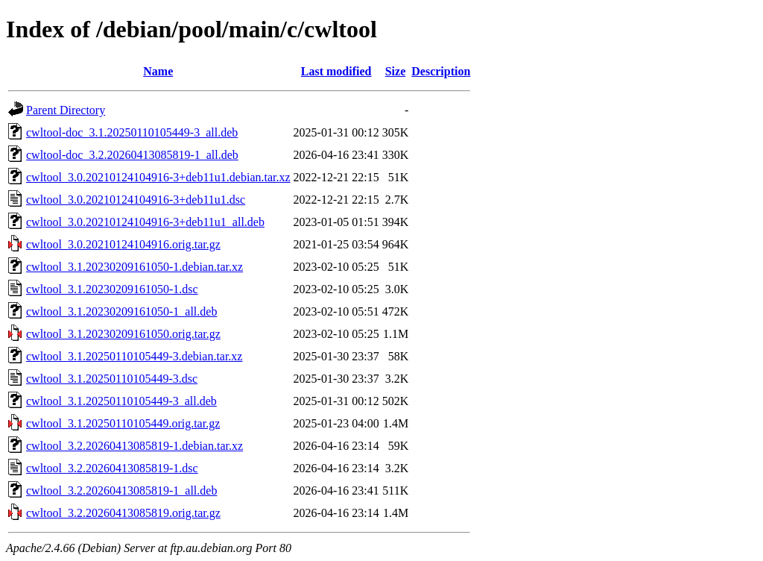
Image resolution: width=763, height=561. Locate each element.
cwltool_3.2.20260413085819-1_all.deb (121, 490)
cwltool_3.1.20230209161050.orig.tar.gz (123, 333)
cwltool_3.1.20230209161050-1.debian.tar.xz (134, 266)
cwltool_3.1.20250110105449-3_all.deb (121, 401)
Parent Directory (65, 110)
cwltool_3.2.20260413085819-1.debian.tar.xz (134, 445)
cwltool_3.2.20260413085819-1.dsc (112, 468)
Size (395, 71)
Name (158, 71)
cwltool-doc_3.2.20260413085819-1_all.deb (132, 154)
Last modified (336, 71)
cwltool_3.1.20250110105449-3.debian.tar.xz (134, 356)
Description (440, 71)
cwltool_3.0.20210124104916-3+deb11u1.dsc (135, 199)
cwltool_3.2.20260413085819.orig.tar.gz (123, 513)
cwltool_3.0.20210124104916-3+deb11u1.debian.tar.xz (158, 177)
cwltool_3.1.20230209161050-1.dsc (112, 289)
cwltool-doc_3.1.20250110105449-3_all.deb (132, 132)
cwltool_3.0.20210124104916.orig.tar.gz (123, 244)
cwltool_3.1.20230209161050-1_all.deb (121, 311)
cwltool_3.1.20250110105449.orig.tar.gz (123, 423)
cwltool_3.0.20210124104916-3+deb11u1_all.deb (145, 222)
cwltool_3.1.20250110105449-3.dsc (111, 378)
